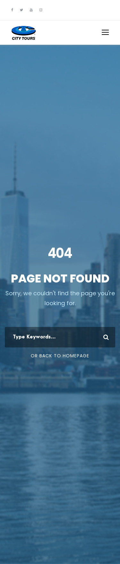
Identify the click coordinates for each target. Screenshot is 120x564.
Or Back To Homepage (60, 356)
